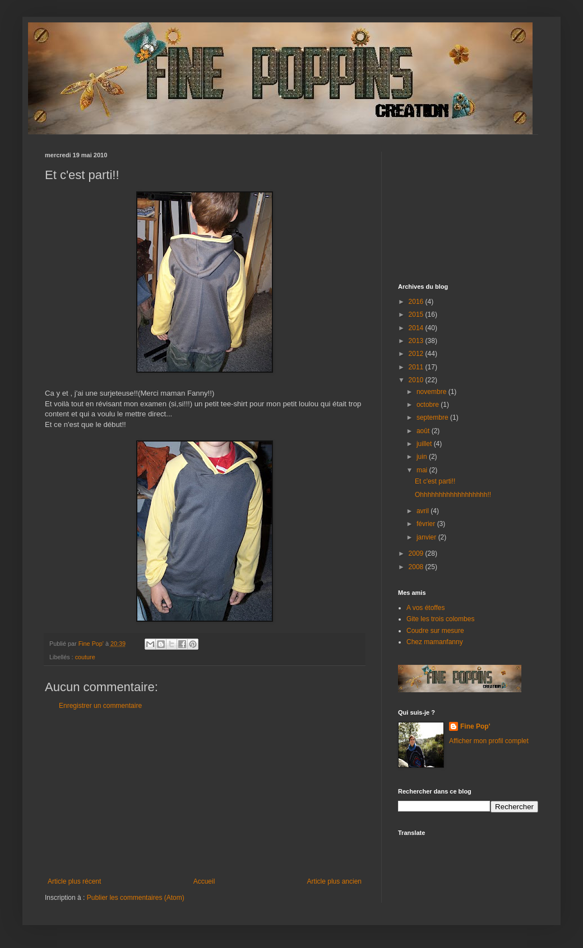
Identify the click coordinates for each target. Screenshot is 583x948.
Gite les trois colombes (440, 619)
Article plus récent (74, 881)
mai (423, 470)
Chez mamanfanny (434, 642)
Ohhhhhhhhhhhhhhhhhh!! (453, 495)
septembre (433, 417)
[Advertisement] (205, 793)
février (427, 524)
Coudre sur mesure (435, 631)
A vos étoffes (425, 608)
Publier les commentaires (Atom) (135, 898)
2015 (417, 314)
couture (85, 657)
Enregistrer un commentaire (100, 706)
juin (423, 457)
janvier (427, 537)
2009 (417, 553)
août (424, 431)
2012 (417, 354)
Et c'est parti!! (435, 481)
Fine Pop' (475, 726)
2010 (417, 380)
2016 (417, 302)
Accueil (204, 881)
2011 (417, 367)
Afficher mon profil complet (489, 741)
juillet (425, 444)
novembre (432, 392)
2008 (417, 567)
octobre (429, 405)
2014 (417, 328)
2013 (417, 341)
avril (424, 511)
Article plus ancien (334, 881)
